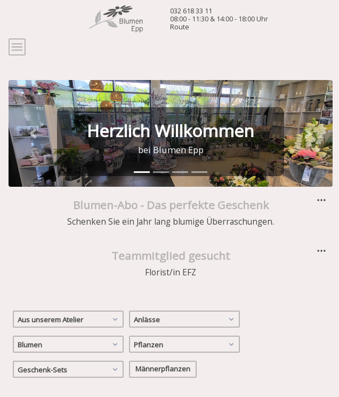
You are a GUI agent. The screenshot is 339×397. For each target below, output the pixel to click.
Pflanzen (185, 344)
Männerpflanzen (162, 369)
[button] (33, 133)
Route (179, 26)
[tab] (142, 172)
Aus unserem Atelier (69, 319)
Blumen (69, 344)
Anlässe (185, 319)
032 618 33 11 (191, 10)
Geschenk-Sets (69, 369)
